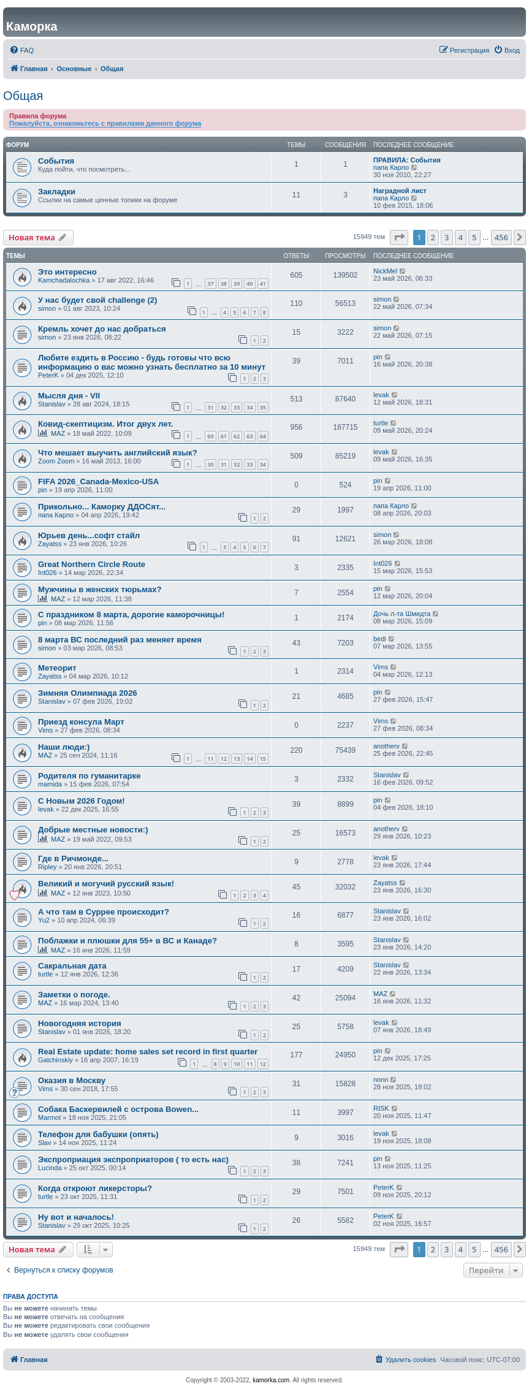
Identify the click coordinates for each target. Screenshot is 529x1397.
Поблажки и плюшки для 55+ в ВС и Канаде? (127, 940)
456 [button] (501, 237)
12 (224, 759)
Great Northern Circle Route (91, 564)
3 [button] (446, 237)
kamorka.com (271, 1380)
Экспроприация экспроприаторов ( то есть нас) (133, 1159)
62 (237, 436)
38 (224, 283)
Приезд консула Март (81, 721)
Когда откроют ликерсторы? (95, 1188)
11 (210, 759)
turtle (380, 423)
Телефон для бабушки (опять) (98, 1134)
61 (224, 436)
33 (237, 407)
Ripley (47, 866)
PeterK (48, 375)
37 (210, 283)
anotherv (386, 746)
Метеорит (57, 667)
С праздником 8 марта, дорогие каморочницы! (131, 614)
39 (237, 283)
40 (249, 283)
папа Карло (391, 167)
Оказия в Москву (71, 1080)
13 (237, 759)
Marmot (49, 1117)
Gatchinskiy (55, 1060)
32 (224, 407)
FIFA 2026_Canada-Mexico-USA (98, 481)
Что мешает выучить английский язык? (117, 452)
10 (237, 1064)
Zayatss (50, 543)
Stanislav (52, 404)
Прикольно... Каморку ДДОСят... (102, 506)
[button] (399, 237)
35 (263, 407)
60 (210, 436)
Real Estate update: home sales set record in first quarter (147, 1051)
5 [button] (474, 237)
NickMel (385, 271)
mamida (50, 784)
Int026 (47, 572)
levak (381, 394)
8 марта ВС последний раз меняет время (120, 639)
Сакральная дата (72, 965)
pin (377, 356)
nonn (380, 1079)
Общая (23, 95)
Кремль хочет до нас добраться (102, 328)
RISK (381, 1108)
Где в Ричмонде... (73, 858)
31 (210, 407)
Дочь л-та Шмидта (401, 613)
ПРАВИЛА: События (407, 160)
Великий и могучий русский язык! (106, 883)
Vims (380, 667)
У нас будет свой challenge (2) (98, 300)
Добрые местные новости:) (93, 829)
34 (249, 407)
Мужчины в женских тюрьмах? (100, 589)
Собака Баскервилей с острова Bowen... (118, 1109)
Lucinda (50, 1167)
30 (210, 464)
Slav (44, 1142)
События (56, 161)
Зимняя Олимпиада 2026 (87, 693)
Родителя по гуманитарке (89, 775)
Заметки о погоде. (74, 994)
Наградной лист (400, 190)
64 (263, 436)
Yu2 (44, 920)
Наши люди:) (63, 747)
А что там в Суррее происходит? (103, 911)
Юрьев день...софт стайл (89, 535)
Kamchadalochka (63, 280)
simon (47, 308)
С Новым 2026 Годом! (81, 800)
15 (263, 759)
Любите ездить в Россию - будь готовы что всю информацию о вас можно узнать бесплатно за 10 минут (151, 362)
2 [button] (433, 237)
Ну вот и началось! (76, 1217)
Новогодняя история (79, 1023)
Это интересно (67, 271)
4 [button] (461, 237)
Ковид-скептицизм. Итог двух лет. (105, 423)
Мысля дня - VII (69, 395)
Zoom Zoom (56, 461)
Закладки (56, 191)
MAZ (58, 433)
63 (249, 436)
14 (249, 759)
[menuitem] (21, 50)
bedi (379, 638)
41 (263, 283)
